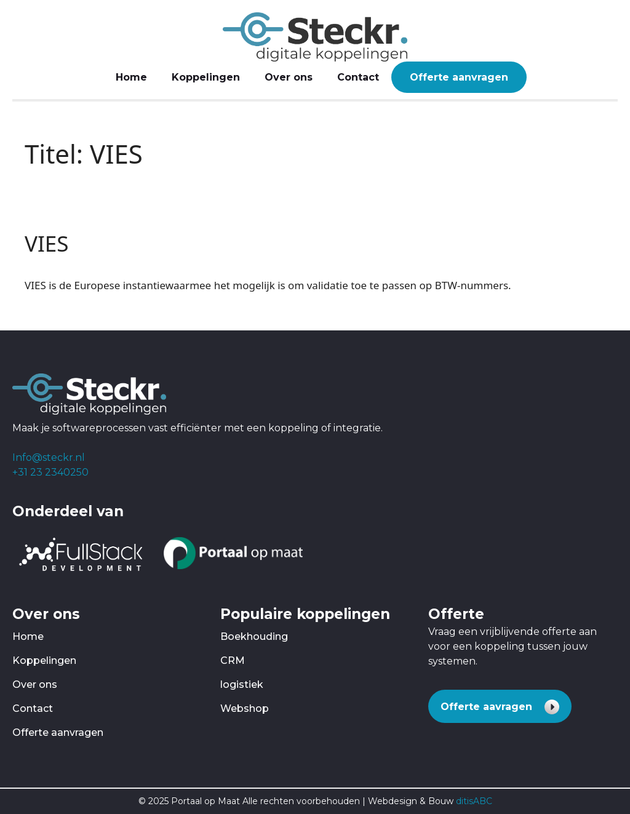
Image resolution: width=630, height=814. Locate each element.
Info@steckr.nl (48, 457)
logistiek (241, 684)
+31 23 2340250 (50, 472)
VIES (47, 243)
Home (131, 77)
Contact (358, 77)
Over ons (289, 77)
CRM (232, 660)
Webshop (244, 708)
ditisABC (474, 801)
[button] (500, 706)
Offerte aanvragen (459, 77)
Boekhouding (254, 636)
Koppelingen (206, 77)
